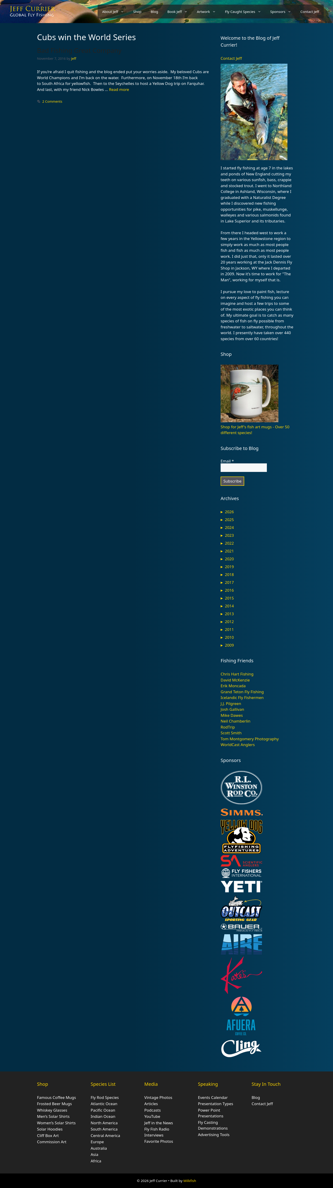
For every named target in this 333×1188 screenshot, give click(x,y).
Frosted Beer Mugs (54, 1103)
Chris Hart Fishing (237, 674)
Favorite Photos (158, 1141)
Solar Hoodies (50, 1129)
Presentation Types (215, 1103)
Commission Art (51, 1141)
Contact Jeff (309, 11)
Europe (97, 1141)
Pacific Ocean (103, 1110)
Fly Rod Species (105, 1097)
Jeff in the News (158, 1122)
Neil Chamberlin (235, 721)
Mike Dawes (232, 715)
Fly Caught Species (245, 11)
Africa (96, 1161)
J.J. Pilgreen (231, 703)
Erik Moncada (233, 685)
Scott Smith (231, 732)
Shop (137, 11)
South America (104, 1129)
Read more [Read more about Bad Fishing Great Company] (119, 89)
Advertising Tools (213, 1134)
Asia (94, 1154)
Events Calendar (213, 1097)
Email (227, 461)
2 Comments (52, 101)
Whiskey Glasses (52, 1110)
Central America (105, 1135)
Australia (99, 1148)
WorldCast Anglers (238, 744)
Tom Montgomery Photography (250, 738)
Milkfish (189, 1180)
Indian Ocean (103, 1116)
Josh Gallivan (232, 709)
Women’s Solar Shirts (56, 1122)
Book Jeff (179, 11)
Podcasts (152, 1110)
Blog (154, 11)
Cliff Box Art (48, 1135)
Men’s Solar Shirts (53, 1116)
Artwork (208, 11)
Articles (151, 1103)
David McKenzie (235, 680)
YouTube (152, 1116)
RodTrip (228, 727)
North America (104, 1122)
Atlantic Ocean (104, 1103)
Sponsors (283, 11)
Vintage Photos (158, 1097)
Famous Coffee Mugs (56, 1097)
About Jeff (115, 11)
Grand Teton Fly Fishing (242, 691)
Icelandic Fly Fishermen (242, 697)
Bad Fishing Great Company (79, 50)
